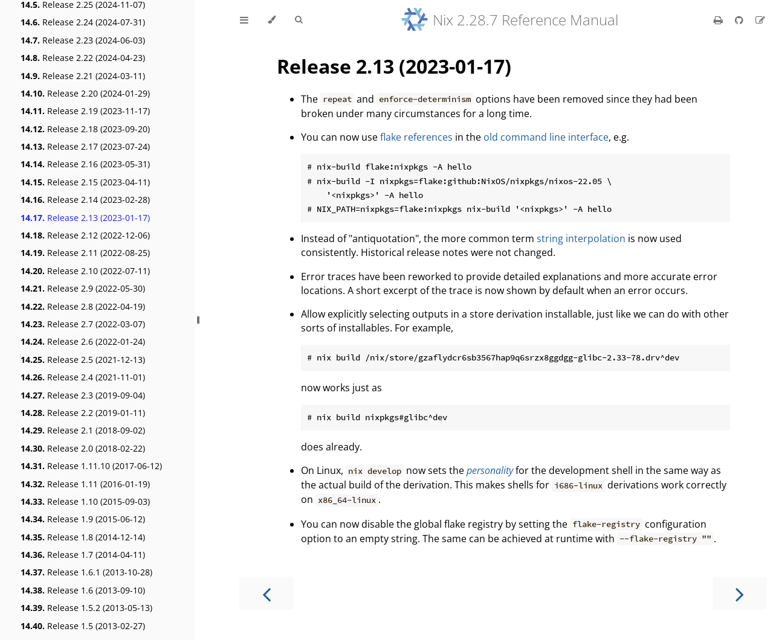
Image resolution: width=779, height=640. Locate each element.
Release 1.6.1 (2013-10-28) (86, 572)
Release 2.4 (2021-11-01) (83, 377)
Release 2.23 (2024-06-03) (83, 40)
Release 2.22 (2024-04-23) (83, 57)
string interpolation (581, 238)
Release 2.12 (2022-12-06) (85, 235)
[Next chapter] (740, 593)
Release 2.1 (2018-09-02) (83, 430)
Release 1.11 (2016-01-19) (85, 484)
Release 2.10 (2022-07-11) (85, 271)
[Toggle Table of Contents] (244, 20)
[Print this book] (719, 20)
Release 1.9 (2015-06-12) (83, 519)
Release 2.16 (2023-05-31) (85, 164)
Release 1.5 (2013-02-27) (83, 626)
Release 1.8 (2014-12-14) (83, 537)
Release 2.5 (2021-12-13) (83, 359)
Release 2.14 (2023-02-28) (85, 199)
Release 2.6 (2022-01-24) (83, 341)
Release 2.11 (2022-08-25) (85, 252)
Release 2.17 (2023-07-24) (85, 146)
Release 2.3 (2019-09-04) (83, 395)
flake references (416, 137)
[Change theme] (271, 20)
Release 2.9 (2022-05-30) (83, 288)
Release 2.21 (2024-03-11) (83, 76)
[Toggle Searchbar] (298, 20)
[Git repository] (740, 20)
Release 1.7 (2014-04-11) (83, 554)
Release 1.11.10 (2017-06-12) (91, 466)
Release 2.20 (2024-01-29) (85, 93)
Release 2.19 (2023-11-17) (85, 111)
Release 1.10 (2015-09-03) (85, 501)
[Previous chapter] (266, 593)
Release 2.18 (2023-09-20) (85, 129)
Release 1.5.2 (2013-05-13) (86, 607)
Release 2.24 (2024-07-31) (83, 22)
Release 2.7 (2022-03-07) (83, 324)
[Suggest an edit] (760, 20)
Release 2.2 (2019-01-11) (83, 412)
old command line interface (546, 137)
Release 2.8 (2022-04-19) (83, 306)
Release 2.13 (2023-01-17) (85, 217)
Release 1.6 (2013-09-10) (83, 590)
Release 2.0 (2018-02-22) (83, 448)
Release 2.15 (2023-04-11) (85, 182)
